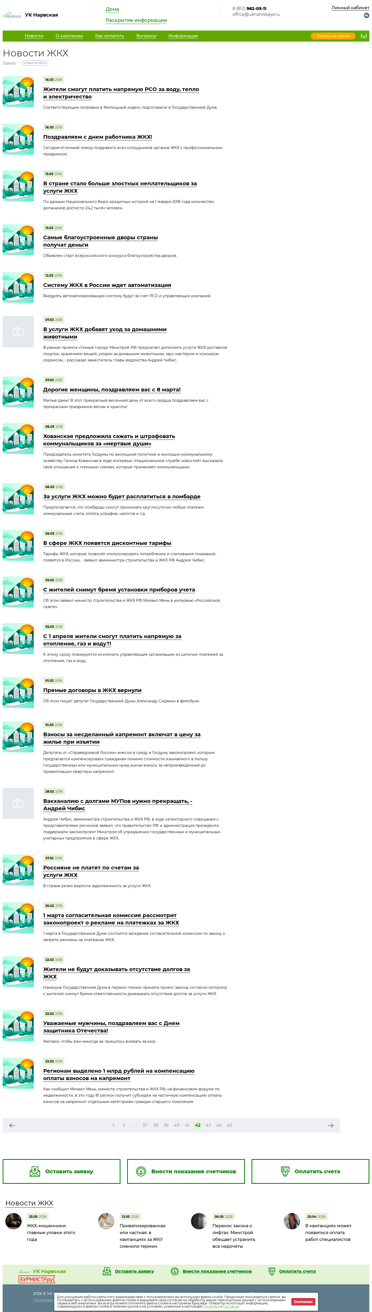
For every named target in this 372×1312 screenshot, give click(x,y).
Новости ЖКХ (29, 1203)
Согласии (231, 1306)
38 (155, 1125)
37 (145, 1125)
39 (166, 1125)
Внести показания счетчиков (217, 1271)
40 (177, 1125)
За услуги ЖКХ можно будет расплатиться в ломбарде (122, 496)
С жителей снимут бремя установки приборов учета (119, 590)
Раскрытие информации (136, 20)
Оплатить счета (297, 1271)
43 (208, 1125)
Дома (112, 9)
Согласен (303, 1301)
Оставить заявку (134, 1271)
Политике (211, 1306)
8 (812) (249, 8)
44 (219, 1125)
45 (229, 1125)
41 (187, 1125)
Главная (9, 63)
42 (197, 1125)
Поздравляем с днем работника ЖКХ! (97, 137)
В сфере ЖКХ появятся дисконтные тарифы (107, 543)
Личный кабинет (350, 7)
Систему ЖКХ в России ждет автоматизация (107, 285)
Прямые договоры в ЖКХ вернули (92, 690)
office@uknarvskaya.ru (256, 14)
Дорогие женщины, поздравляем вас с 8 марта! (112, 389)
